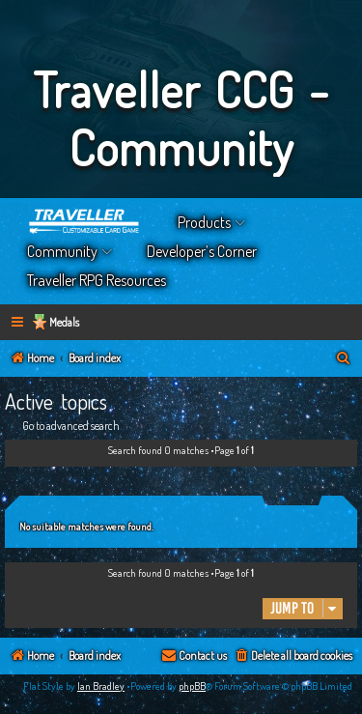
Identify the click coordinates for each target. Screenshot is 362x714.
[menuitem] (343, 359)
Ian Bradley (101, 686)
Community (62, 251)
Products (204, 222)
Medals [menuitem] (64, 322)
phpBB (192, 686)
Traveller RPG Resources (96, 280)
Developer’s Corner (202, 251)
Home (85, 222)
